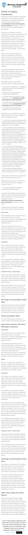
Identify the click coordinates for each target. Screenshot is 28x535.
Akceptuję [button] (19, 532)
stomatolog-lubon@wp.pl (16, 60)
